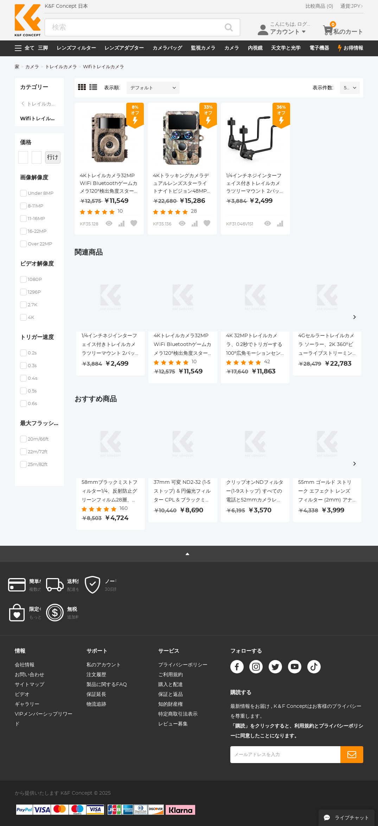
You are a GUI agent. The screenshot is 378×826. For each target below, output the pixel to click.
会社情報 (24, 664)
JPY (351, 6)
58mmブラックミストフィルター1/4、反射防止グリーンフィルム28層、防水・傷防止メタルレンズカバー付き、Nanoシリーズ (110, 492)
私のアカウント (104, 664)
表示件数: (323, 87)
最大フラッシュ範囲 (42, 423)
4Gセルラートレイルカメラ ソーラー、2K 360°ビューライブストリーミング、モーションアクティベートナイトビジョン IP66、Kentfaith (326, 345)
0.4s (32, 378)
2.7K (32, 305)
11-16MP (36, 219)
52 (346, 88)
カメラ (231, 48)
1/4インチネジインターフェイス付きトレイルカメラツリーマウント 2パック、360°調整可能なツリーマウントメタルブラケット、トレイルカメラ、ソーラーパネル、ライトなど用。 (254, 184)
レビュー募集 (173, 724)
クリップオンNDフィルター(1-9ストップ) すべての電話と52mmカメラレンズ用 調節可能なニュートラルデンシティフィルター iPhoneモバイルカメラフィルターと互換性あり (255, 492)
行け (52, 157)
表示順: (112, 87)
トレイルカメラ (61, 67)
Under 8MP (40, 193)
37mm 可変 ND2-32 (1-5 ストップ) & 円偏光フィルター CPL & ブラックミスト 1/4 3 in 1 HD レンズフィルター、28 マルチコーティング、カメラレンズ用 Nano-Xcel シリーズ (182, 492)
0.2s (32, 353)
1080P (35, 279)
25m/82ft (37, 464)
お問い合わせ (29, 674)
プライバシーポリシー (182, 664)
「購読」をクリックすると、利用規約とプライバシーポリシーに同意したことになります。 (296, 731)
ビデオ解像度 (37, 264)
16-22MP (37, 231)
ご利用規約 (170, 674)
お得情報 (350, 48)
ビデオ (22, 694)
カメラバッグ (167, 48)
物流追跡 (96, 704)
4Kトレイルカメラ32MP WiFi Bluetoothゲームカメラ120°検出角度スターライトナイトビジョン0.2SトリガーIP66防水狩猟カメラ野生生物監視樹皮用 (108, 184)
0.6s (32, 404)
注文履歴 (96, 674)
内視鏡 (255, 48)
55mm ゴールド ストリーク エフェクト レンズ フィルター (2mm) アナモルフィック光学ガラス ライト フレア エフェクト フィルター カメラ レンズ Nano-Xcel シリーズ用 (326, 492)
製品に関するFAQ (107, 684)
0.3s (32, 366)
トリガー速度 (37, 337)
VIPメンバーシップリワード (43, 719)
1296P (34, 292)
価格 (25, 142)
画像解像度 (34, 177)
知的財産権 (170, 704)
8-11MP (35, 206)
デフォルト (141, 88)
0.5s (32, 391)
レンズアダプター (124, 48)
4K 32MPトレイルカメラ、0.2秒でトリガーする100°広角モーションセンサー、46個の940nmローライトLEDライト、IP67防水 (254, 345)
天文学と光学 (286, 48)
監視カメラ (203, 48)
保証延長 (96, 694)
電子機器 (319, 48)
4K (31, 317)
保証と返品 (170, 694)
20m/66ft (38, 439)
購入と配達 (170, 684)
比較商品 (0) (319, 6)
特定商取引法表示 (178, 714)
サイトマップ (29, 684)
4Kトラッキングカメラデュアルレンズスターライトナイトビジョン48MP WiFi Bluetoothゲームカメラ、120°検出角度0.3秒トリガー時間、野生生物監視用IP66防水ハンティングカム (182, 184)
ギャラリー (27, 704)
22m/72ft (37, 452)
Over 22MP (40, 244)
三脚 (43, 48)
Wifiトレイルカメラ (42, 118)
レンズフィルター (76, 48)
